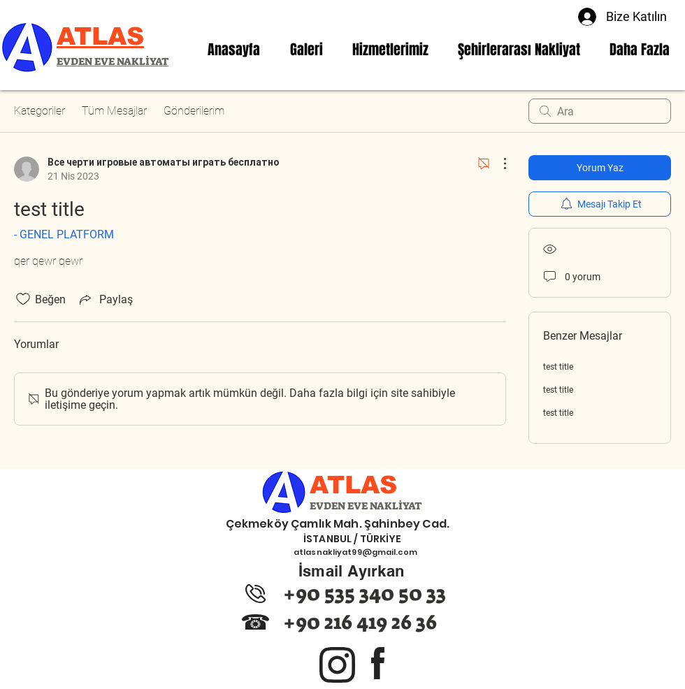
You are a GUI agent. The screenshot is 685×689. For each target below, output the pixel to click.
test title (558, 367)
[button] (390, 49)
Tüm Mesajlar (114, 110)
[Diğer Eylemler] (497, 163)
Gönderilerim (194, 110)
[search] (599, 111)
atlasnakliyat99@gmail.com (355, 552)
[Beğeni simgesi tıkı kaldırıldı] (23, 299)
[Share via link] (105, 299)
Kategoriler (39, 110)
